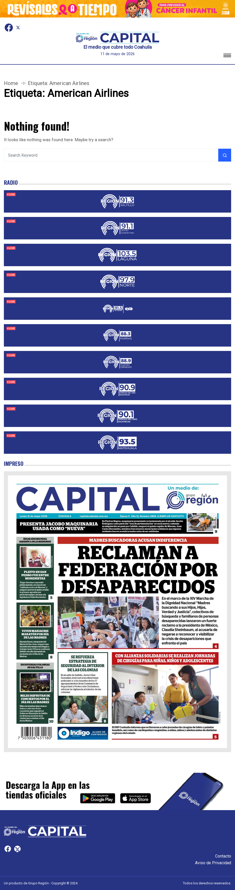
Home (11, 83)
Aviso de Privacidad (213, 862)
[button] (227, 56)
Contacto (223, 856)
